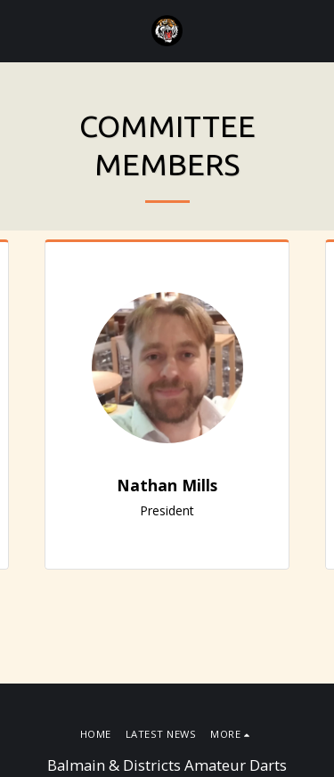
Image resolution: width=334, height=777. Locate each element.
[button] (19, 30)
